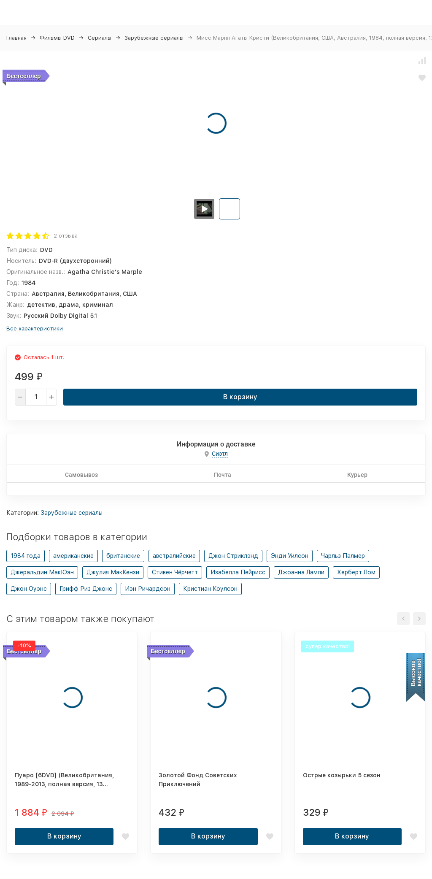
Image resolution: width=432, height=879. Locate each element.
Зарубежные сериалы (154, 38)
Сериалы (99, 38)
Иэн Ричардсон (147, 588)
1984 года (25, 555)
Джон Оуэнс (29, 588)
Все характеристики (34, 328)
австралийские (174, 555)
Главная (16, 38)
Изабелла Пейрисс (238, 572)
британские (123, 555)
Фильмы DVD (57, 38)
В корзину (240, 397)
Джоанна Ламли (301, 572)
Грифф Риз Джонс (85, 588)
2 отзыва (66, 236)
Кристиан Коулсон (210, 588)
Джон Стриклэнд (233, 555)
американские (73, 555)
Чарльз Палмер (343, 555)
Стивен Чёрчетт (175, 572)
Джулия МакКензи (112, 572)
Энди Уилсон (289, 555)
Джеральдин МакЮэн (42, 572)
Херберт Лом (356, 572)
